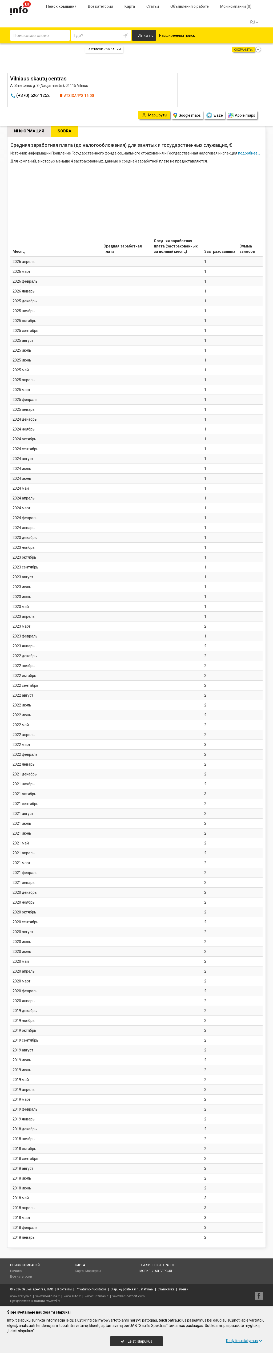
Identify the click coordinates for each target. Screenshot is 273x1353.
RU (254, 22)
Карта (130, 6)
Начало (16, 1271)
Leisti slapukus (136, 1341)
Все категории (100, 6)
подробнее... (249, 153)
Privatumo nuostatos (91, 1289)
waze (214, 115)
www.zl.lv (53, 1301)
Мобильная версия (155, 1271)
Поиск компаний (61, 6)
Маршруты (93, 1271)
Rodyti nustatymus (244, 1341)
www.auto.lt (72, 1296)
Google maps (187, 115)
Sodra (64, 131)
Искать (145, 35)
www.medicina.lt (47, 1296)
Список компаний (104, 49)
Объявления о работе (189, 6)
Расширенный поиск (177, 35)
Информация (29, 131)
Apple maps (241, 115)
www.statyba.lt (20, 1296)
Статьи (152, 6)
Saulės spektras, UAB (37, 1289)
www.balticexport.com (129, 1296)
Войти (183, 1289)
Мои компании (235, 6)
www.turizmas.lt (97, 1296)
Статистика (166, 1289)
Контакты (64, 1289)
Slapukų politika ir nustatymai (132, 1289)
